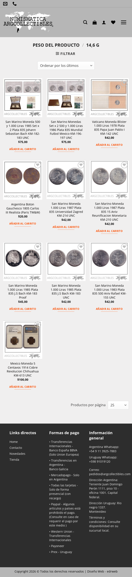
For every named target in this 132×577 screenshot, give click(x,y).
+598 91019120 (99, 461)
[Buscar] (86, 22)
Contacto (16, 448)
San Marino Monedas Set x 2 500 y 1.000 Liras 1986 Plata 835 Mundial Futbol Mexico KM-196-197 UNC (66, 130)
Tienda (14, 460)
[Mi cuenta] (105, 22)
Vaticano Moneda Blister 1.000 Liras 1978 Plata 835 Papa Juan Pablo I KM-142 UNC (109, 128)
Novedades (17, 454)
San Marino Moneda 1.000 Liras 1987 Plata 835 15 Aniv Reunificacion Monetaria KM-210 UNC (109, 212)
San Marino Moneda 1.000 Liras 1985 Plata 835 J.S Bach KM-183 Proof (22, 291)
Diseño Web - (102, 571)
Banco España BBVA (63, 450)
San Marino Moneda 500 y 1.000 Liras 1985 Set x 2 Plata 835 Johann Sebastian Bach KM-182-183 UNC (22, 130)
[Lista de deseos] (114, 22)
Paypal (55, 504)
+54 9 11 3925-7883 (102, 451)
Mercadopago (61, 475)
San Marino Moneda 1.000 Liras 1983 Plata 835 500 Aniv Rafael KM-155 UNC (109, 291)
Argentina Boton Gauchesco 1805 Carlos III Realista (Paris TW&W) (23, 208)
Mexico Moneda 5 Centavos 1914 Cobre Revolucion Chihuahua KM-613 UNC (23, 369)
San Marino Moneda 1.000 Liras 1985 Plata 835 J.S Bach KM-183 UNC (66, 291)
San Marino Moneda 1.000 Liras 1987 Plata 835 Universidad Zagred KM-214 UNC (66, 210)
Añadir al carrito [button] (22, 149)
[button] (96, 22)
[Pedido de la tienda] (65, 65)
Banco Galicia (58, 469)
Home (14, 442)
